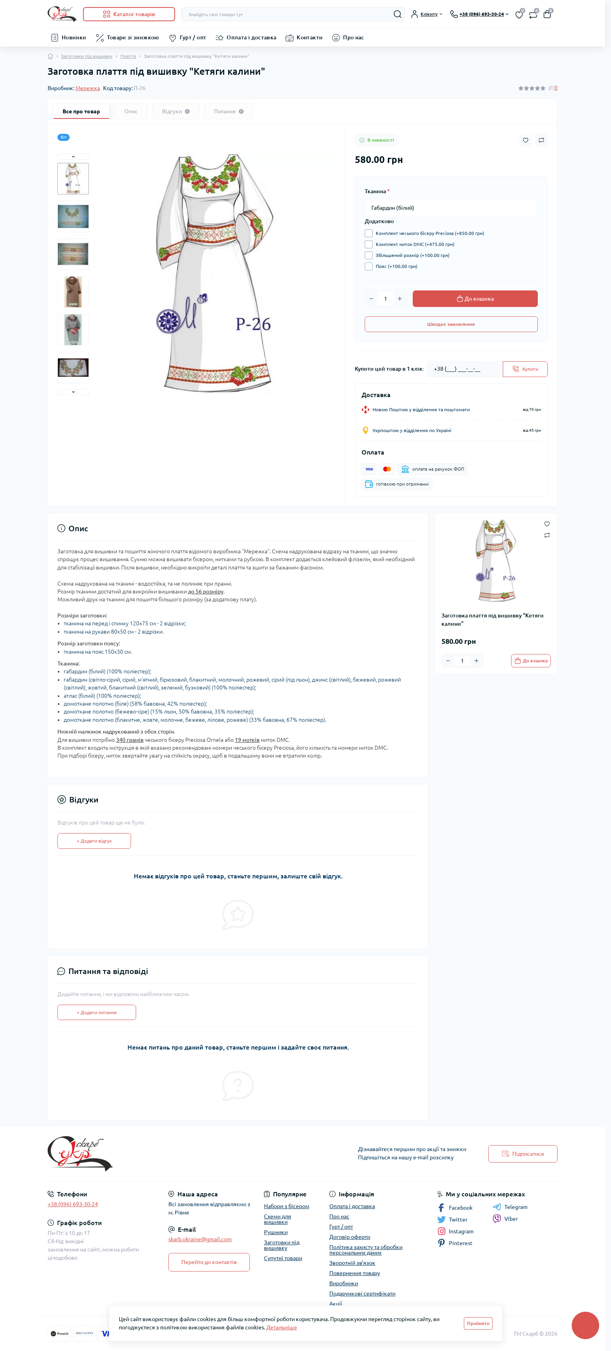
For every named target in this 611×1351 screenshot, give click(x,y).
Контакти (310, 37)
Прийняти (478, 1323)
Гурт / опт (193, 37)
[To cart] (531, 660)
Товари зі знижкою (133, 37)
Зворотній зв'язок (352, 1263)
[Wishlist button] (525, 140)
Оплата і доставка (251, 37)
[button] (73, 156)
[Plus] (399, 298)
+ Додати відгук (94, 840)
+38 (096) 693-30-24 (73, 1204)
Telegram (510, 1207)
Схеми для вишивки (277, 1219)
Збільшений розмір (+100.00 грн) (411, 255)
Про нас (353, 37)
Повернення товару (354, 1273)
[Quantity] (385, 299)
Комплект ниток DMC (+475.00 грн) (413, 244)
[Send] (525, 369)
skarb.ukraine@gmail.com (200, 1239)
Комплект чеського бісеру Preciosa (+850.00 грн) (428, 233)
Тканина (377, 191)
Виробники (343, 1283)
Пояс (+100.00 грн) (394, 266)
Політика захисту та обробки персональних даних (365, 1250)
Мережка (88, 88)
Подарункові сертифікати (362, 1293)
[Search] (398, 14)
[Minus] (371, 298)
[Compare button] (541, 140)
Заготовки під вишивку (87, 56)
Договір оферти (349, 1237)
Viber (505, 1218)
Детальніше (281, 1327)
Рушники (276, 1232)
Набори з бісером (286, 1206)
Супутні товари (283, 1258)
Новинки (74, 37)
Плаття (128, 56)
